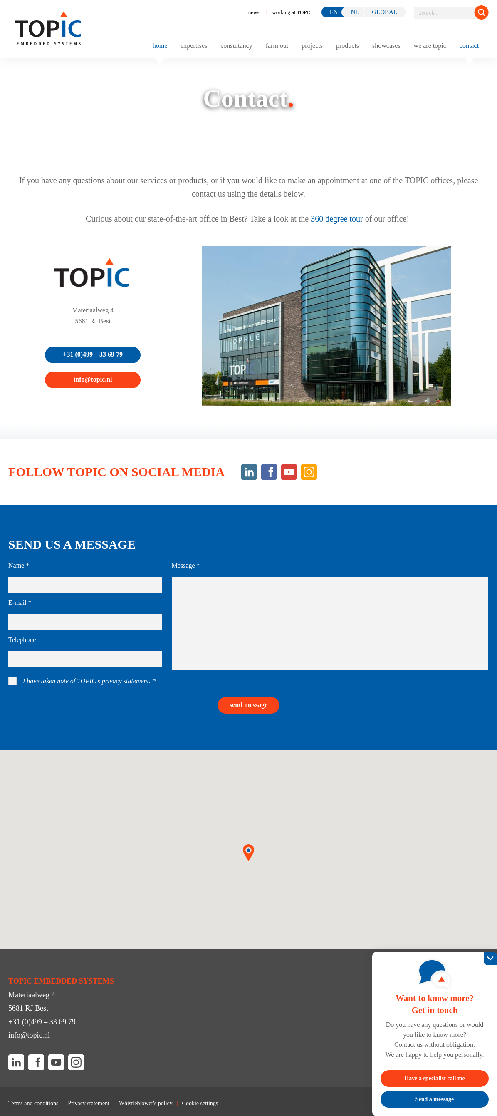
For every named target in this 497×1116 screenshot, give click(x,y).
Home (160, 45)
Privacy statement (88, 1103)
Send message (248, 704)
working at (292, 12)
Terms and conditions (33, 1103)
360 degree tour (337, 218)
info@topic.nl (93, 379)
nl (355, 12)
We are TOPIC (430, 45)
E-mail (20, 602)
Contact (469, 45)
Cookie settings (200, 1103)
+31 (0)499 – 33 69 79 (93, 354)
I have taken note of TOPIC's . (89, 681)
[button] (248, 852)
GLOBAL (384, 12)
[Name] (85, 585)
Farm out (277, 45)
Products (347, 45)
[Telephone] (85, 659)
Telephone (22, 640)
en (334, 12)
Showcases (386, 45)
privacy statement (125, 681)
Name (18, 565)
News (254, 12)
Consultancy (236, 45)
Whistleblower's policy (146, 1103)
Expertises (194, 45)
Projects (312, 45)
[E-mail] (85, 622)
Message (186, 565)
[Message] (330, 623)
